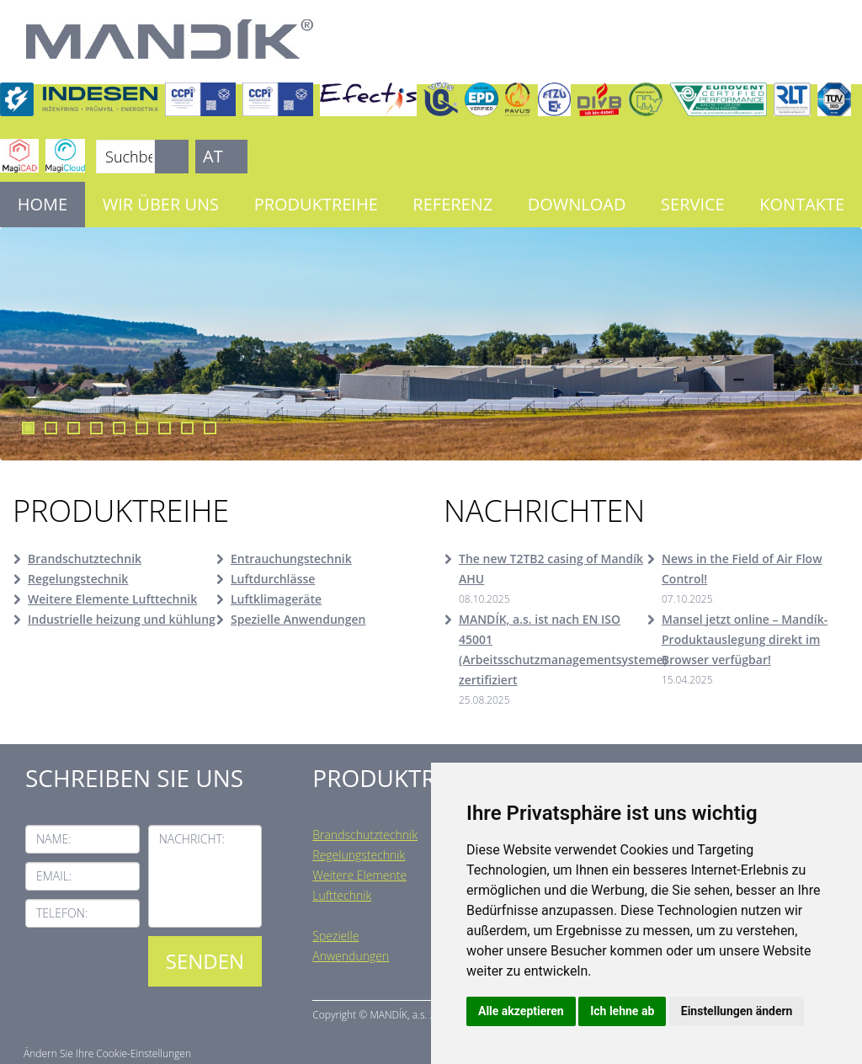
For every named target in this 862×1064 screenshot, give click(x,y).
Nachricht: (192, 839)
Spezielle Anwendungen (298, 619)
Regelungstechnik (78, 579)
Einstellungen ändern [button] (737, 1011)
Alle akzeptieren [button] (521, 1011)
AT (213, 156)
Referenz (452, 204)
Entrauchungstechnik (291, 559)
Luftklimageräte (276, 599)
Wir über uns (161, 204)
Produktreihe (316, 204)
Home (42, 204)
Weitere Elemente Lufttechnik (112, 599)
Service (693, 204)
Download (577, 204)
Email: (54, 876)
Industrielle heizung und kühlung (122, 619)
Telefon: (62, 913)
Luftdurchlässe (273, 579)
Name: (54, 839)
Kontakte (801, 204)
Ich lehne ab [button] (622, 1011)
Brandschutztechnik (84, 559)
